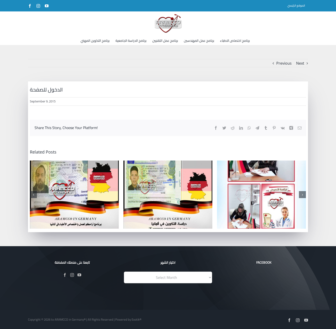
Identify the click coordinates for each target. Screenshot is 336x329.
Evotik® (136, 319)
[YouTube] (79, 275)
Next (300, 63)
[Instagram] (72, 275)
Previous (284, 63)
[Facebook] (65, 275)
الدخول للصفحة (46, 89)
